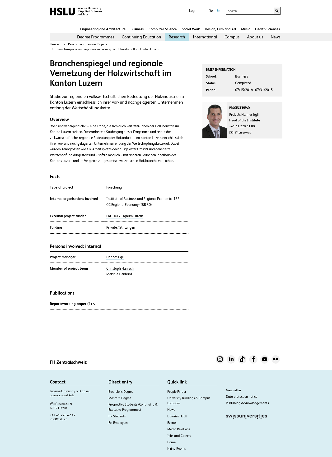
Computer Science (163, 29)
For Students (117, 416)
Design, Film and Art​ (220, 29)
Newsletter (233, 390)
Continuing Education (141, 36)
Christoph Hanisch (120, 268)
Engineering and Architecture (103, 29)
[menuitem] (95, 37)
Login (193, 11)
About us (255, 36)
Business (137, 29)
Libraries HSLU (177, 416)
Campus (231, 36)
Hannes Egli (115, 257)
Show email (243, 132)
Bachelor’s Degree (120, 391)
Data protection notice (241, 396)
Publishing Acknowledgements (247, 403)
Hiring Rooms (176, 448)
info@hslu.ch (58, 419)
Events (172, 423)
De (211, 11)
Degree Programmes (95, 36)
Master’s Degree (119, 398)
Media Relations (178, 429)
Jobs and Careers (179, 436)
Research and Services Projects (87, 44)
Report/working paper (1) (72, 303)
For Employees (118, 423)
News (275, 36)
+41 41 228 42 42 (62, 415)
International (205, 36)
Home (171, 442)
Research (177, 36)
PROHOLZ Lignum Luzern (124, 216)
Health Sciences (267, 29)
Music (245, 29)
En (218, 11)
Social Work (191, 29)
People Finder (176, 391)
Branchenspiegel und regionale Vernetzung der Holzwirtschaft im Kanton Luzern (108, 49)
